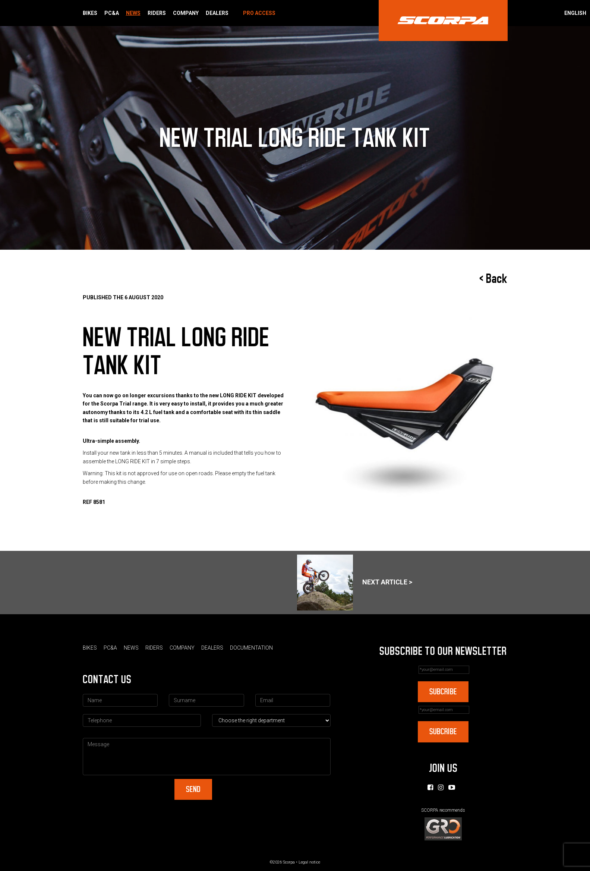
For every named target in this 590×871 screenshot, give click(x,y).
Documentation (251, 648)
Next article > (354, 582)
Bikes (90, 13)
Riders (157, 13)
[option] (404, 417)
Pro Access (259, 13)
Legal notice (309, 862)
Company (186, 13)
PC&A (111, 13)
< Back (493, 279)
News (133, 13)
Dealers (217, 13)
